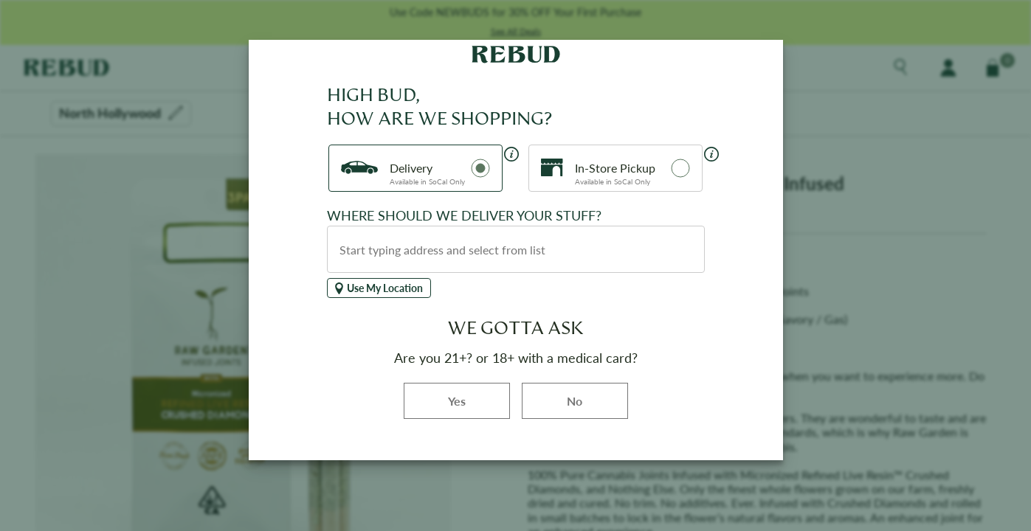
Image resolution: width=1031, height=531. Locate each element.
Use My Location (379, 288)
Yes (479, 400)
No (574, 401)
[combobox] (516, 249)
